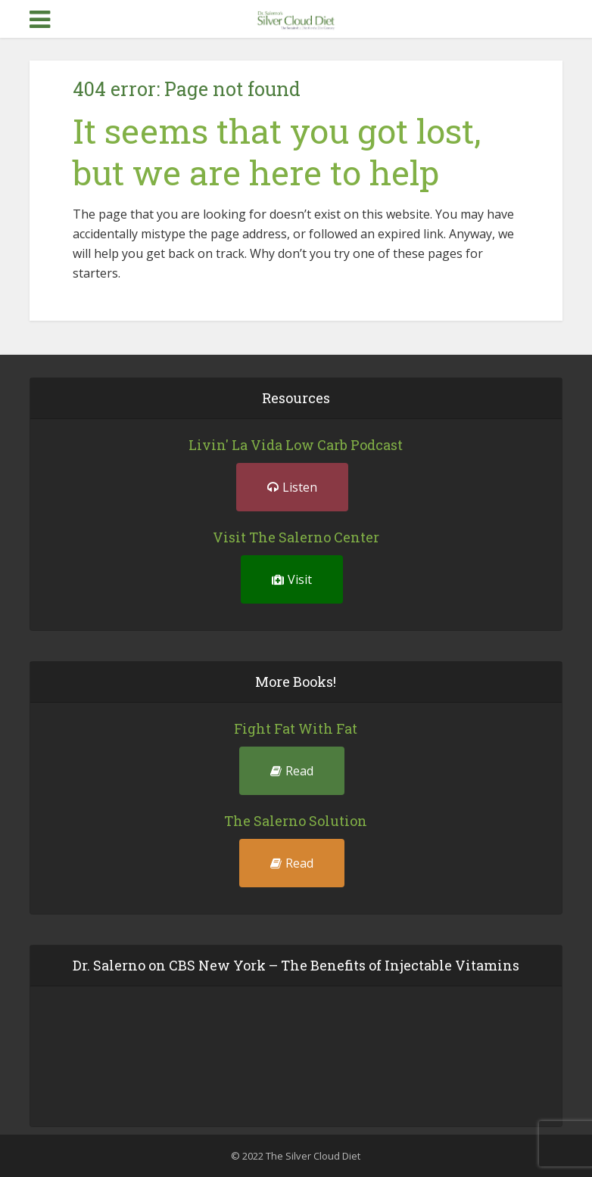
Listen (292, 487)
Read (291, 770)
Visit (292, 579)
